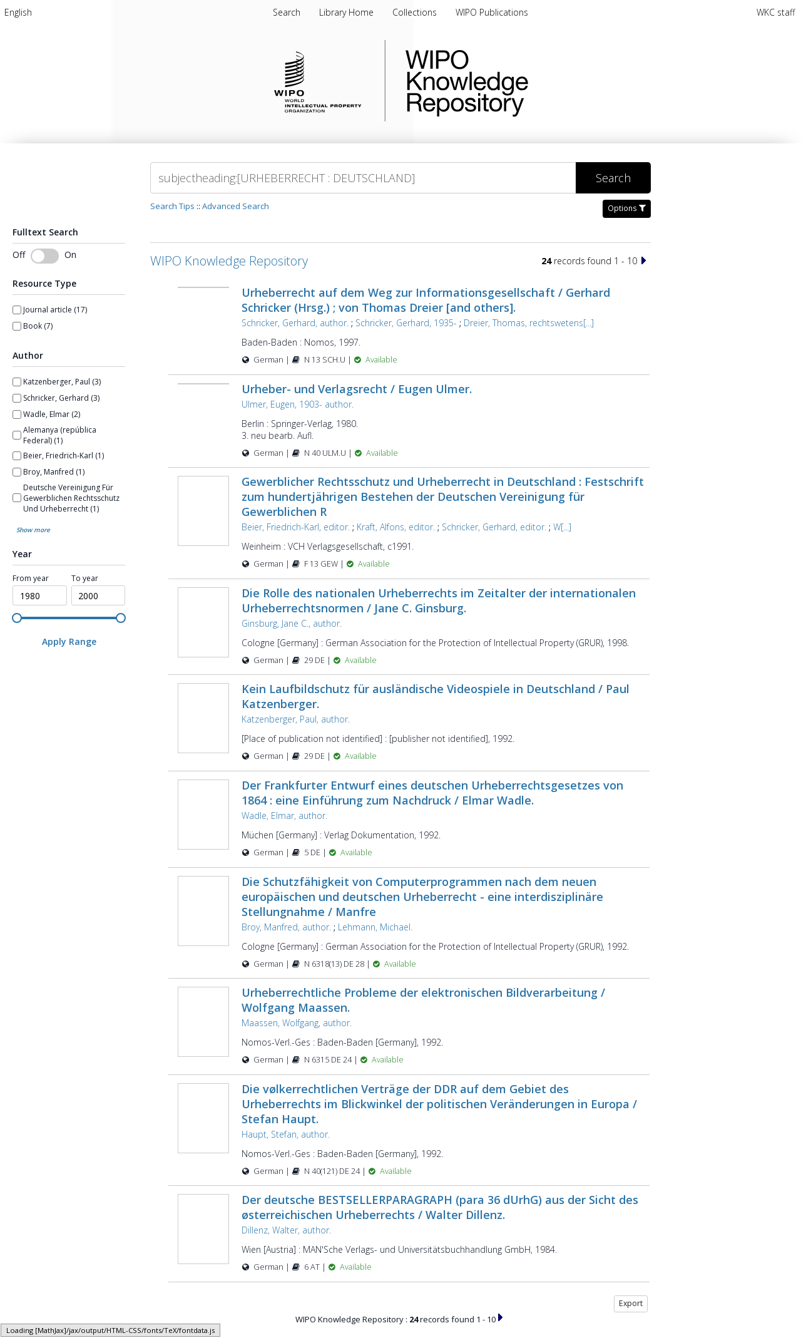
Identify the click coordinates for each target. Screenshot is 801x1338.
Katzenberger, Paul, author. (296, 719)
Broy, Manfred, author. (286, 927)
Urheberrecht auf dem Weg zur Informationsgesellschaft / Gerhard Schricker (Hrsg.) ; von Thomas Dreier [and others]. (426, 300)
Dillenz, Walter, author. (286, 1230)
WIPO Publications (492, 12)
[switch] (45, 256)
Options (627, 208)
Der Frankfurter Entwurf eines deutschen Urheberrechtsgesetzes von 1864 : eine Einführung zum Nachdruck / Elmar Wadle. (432, 793)
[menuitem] (18, 12)
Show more (33, 529)
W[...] (562, 527)
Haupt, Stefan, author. (286, 1134)
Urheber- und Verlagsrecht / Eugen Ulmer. (357, 388)
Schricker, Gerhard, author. (295, 323)
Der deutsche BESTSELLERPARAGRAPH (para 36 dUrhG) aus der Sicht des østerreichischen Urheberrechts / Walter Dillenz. (440, 1207)
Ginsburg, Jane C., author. (292, 623)
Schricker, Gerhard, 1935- (406, 323)
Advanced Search (235, 206)
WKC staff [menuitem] (776, 12)
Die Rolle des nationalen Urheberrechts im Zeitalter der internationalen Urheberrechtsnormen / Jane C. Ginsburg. (439, 600)
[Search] (363, 177)
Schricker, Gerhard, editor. (494, 527)
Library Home (347, 12)
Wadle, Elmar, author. (284, 815)
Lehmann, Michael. (375, 927)
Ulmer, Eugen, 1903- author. (298, 404)
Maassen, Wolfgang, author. (297, 1023)
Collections (415, 12)
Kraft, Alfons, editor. (396, 527)
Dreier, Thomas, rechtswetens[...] (529, 323)
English (18, 12)
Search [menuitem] (286, 12)
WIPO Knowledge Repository (518, 80)
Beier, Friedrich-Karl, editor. (296, 527)
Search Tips (172, 206)
